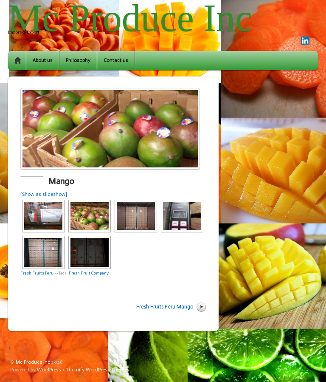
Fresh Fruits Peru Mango (165, 306)
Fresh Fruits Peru (36, 273)
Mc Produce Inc (33, 362)
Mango (61, 181)
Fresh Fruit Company (89, 273)
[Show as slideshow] (43, 194)
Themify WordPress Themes (97, 370)
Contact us (116, 60)
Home (18, 60)
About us (43, 60)
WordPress (49, 370)
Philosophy (78, 60)
